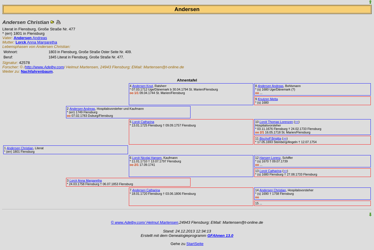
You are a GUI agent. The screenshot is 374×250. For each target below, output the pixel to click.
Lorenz (269, 157)
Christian (20, 148)
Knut (142, 86)
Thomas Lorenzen (276, 122)
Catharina (143, 122)
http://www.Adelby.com (44, 67)
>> (296, 122)
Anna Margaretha (36, 42)
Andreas (30, 38)
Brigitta (270, 138)
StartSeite (195, 244)
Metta (268, 99)
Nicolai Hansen (147, 157)
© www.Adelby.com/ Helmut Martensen (144, 222)
